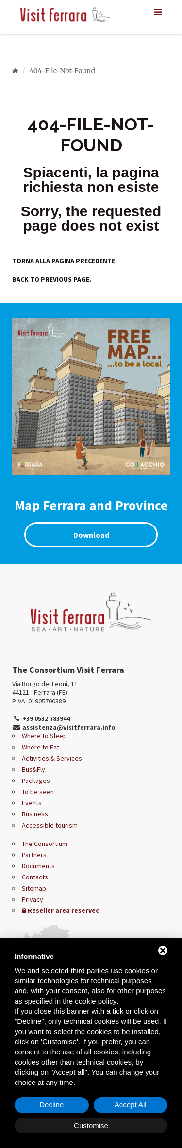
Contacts (35, 877)
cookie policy (95, 1001)
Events (32, 802)
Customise (91, 1125)
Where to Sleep (44, 736)
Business (35, 814)
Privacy (32, 899)
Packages (36, 780)
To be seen (38, 791)
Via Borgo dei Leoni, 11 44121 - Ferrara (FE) (45, 688)
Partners (34, 854)
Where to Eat (40, 747)
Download (91, 535)
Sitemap (34, 888)
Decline (51, 1104)
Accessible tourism (50, 825)
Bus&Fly (33, 769)
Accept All (131, 1104)
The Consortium (44, 843)
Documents (38, 865)
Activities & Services (52, 758)
